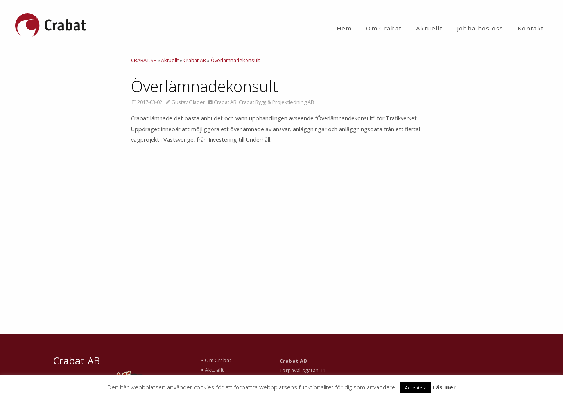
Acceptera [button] (416, 388)
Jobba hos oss (480, 28)
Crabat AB (225, 101)
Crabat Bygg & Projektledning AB (276, 101)
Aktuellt (429, 28)
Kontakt (531, 28)
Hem (344, 28)
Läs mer (444, 387)
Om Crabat (384, 28)
